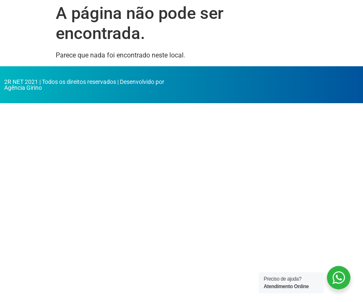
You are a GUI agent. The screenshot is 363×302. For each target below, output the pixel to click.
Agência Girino (23, 87)
